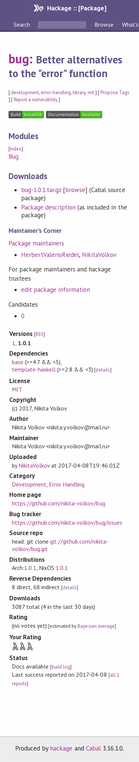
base (17, 362)
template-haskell (34, 369)
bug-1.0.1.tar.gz (41, 190)
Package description (48, 207)
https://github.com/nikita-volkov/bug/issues (67, 522)
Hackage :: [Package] (76, 8)
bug (19, 58)
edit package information (55, 290)
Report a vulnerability (36, 99)
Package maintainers (36, 243)
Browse (104, 24)
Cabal (93, 748)
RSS (39, 334)
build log (61, 667)
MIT (17, 389)
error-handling (56, 92)
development (25, 92)
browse (75, 190)
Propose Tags (114, 92)
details (103, 370)
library (79, 92)
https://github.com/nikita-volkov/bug (58, 503)
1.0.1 (30, 567)
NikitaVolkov (99, 255)
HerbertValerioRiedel (50, 255)
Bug (14, 156)
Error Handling (67, 484)
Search (23, 24)
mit (90, 92)
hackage (61, 748)
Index (15, 149)
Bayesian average (95, 626)
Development (29, 484)
